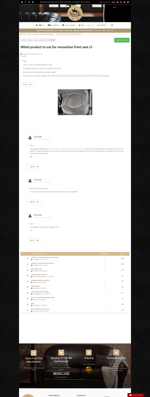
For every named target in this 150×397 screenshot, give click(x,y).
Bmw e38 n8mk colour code (40, 309)
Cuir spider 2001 (36, 269)
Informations (101, 25)
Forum (91, 25)
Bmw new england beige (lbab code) (42, 297)
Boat (81, 25)
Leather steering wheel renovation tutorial (44, 257)
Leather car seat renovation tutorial (42, 263)
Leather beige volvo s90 (39, 275)
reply (27, 84)
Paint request (35, 286)
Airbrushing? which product (40, 292)
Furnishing (53, 25)
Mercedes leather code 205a (40, 280)
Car (41, 25)
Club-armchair (68, 25)
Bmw (32, 303)
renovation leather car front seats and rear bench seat (65, 149)
